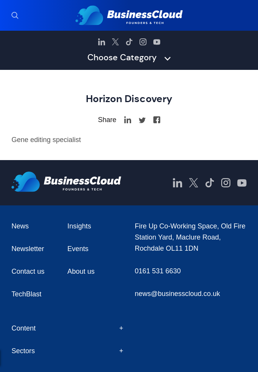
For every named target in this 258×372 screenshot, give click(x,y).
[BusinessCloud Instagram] (143, 41)
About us (81, 271)
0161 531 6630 (158, 271)
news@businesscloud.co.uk (177, 294)
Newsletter (28, 249)
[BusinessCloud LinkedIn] (101, 41)
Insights (79, 226)
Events (78, 249)
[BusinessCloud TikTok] (129, 41)
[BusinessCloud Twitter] (115, 41)
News (20, 226)
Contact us (28, 271)
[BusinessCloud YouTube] (156, 41)
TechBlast (26, 294)
